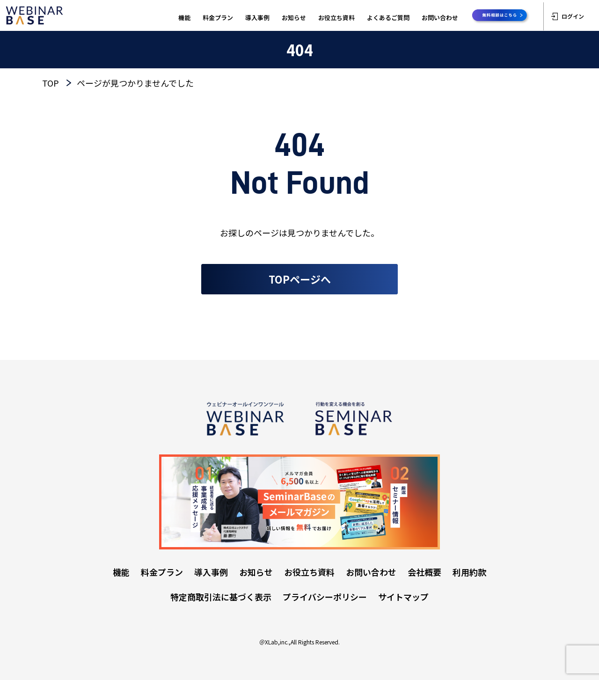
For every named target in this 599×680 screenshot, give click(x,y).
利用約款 (469, 572)
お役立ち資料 (336, 17)
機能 (184, 17)
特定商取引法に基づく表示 (220, 597)
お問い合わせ (440, 17)
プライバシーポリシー (325, 597)
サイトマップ (403, 597)
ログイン (567, 16)
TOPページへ (300, 278)
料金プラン (218, 17)
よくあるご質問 (388, 17)
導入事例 (257, 17)
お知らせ (294, 17)
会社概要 (424, 572)
